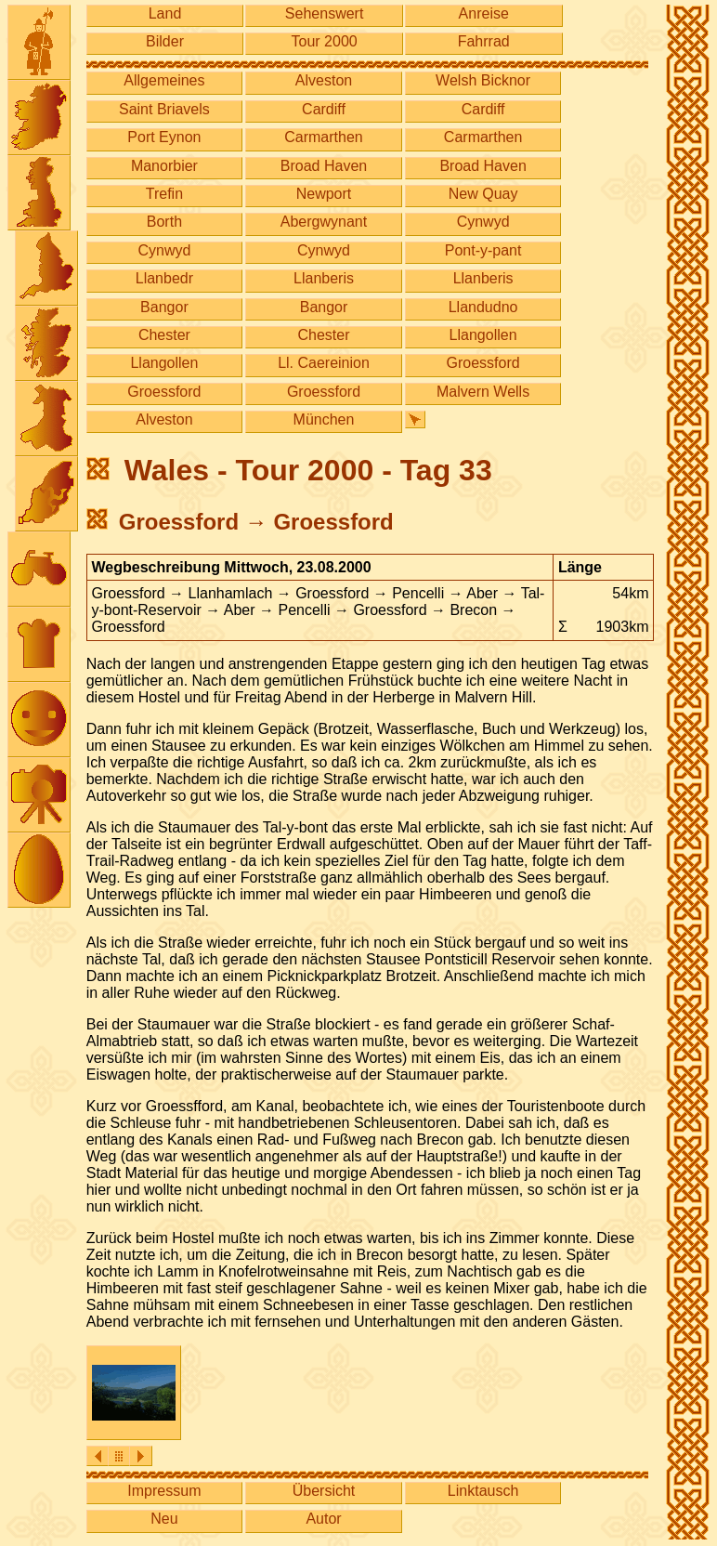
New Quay (483, 194)
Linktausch (483, 1491)
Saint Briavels (164, 109)
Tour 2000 (325, 41)
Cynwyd (483, 221)
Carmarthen (323, 137)
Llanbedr (164, 278)
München (324, 419)
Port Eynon (164, 137)
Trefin (164, 194)
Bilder (165, 41)
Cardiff (323, 109)
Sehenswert (324, 13)
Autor (323, 1518)
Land (165, 13)
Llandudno (483, 307)
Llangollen (483, 335)
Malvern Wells (483, 392)
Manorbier (164, 166)
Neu (163, 1518)
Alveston (323, 80)
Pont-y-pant (483, 250)
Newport (324, 194)
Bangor (164, 307)
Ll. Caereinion (324, 363)
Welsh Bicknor (483, 80)
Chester (164, 335)
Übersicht (324, 1491)
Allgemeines (164, 80)
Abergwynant (323, 221)
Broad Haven (323, 166)
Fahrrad (484, 41)
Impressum (164, 1491)
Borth (164, 221)
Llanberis (323, 278)
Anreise (484, 13)
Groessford (483, 363)
